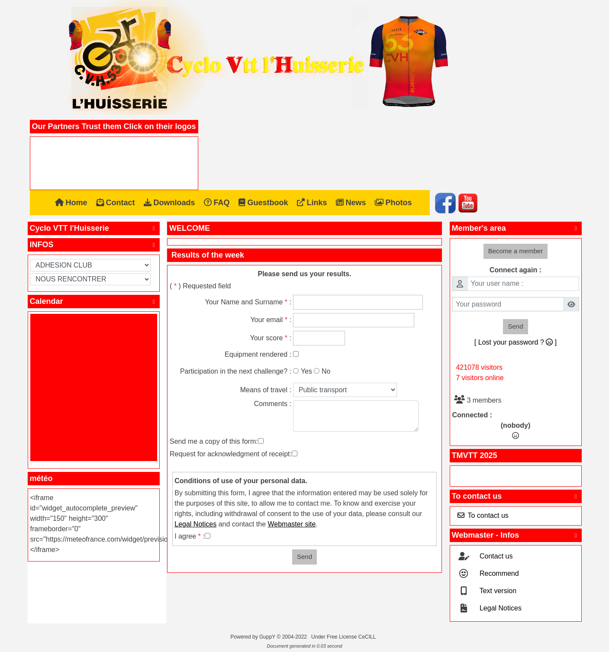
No (326, 371)
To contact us (516, 496)
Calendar (94, 301)
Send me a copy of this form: (214, 441)
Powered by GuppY (253, 637)
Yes (306, 371)
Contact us (495, 556)
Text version (497, 590)
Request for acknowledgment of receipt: (231, 454)
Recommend (498, 573)
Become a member (515, 251)
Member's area (516, 228)
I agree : (189, 536)
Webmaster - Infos (516, 535)
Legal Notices (500, 608)
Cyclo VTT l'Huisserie (94, 228)
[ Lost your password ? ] (515, 342)
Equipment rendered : (258, 354)
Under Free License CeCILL (344, 637)
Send (304, 556)
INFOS (94, 244)
